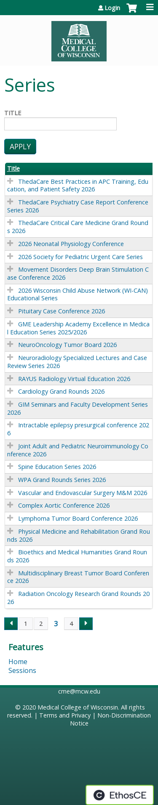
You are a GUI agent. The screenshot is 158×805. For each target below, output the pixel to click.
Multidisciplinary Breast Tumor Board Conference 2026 (78, 577)
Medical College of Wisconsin (77, 707)
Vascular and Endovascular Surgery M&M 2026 (82, 493)
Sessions (22, 670)
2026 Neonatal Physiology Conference (71, 244)
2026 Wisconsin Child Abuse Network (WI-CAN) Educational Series (77, 294)
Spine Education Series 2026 (57, 467)
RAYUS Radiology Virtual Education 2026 (74, 379)
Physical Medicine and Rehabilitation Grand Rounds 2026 (78, 535)
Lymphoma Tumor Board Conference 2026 (78, 518)
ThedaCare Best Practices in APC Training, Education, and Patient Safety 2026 (77, 185)
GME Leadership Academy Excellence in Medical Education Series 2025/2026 (78, 328)
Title (12, 113)
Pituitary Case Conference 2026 (61, 311)
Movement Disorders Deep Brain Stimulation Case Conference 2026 (78, 273)
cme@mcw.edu (79, 691)
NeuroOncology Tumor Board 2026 (67, 345)
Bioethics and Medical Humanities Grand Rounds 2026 (77, 556)
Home (17, 661)
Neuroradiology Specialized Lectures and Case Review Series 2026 (77, 362)
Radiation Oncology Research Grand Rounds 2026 (78, 598)
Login (112, 8)
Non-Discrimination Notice (110, 719)
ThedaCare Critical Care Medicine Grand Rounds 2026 (77, 227)
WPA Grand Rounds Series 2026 (62, 480)
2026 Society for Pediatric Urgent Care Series (80, 257)
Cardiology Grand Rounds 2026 (61, 391)
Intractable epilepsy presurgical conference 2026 (78, 429)
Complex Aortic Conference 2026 (64, 505)
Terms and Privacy (65, 715)
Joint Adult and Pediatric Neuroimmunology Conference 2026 (77, 450)
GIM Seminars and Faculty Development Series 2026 (77, 408)
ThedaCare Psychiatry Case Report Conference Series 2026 (77, 206)
